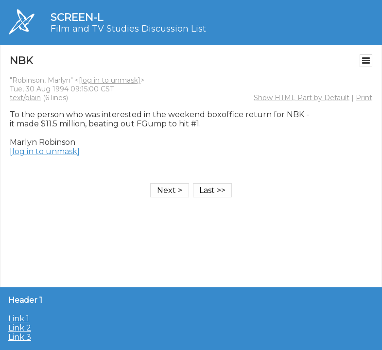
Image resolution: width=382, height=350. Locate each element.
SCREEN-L (77, 17)
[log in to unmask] (109, 80)
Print (364, 97)
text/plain (25, 97)
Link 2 (19, 327)
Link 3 (19, 337)
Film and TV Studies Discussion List (128, 28)
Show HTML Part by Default (301, 97)
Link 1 (18, 318)
